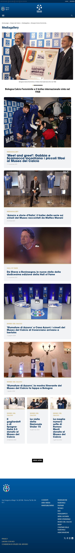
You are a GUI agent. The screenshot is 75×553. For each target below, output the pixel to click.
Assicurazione (23, 1)
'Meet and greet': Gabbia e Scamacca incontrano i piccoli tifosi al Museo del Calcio (36, 158)
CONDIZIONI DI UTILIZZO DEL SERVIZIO (15, 544)
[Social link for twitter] (65, 543)
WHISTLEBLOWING (47, 505)
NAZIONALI (61, 503)
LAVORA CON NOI (8, 541)
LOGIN (66, 1)
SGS (59, 511)
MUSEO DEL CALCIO (65, 522)
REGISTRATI (72, 1)
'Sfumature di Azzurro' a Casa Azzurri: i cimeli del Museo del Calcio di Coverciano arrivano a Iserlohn (36, 330)
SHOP (60, 525)
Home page (5, 23)
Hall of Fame (12, 268)
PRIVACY (5, 539)
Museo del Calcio (15, 23)
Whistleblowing (4, 1)
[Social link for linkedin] (72, 543)
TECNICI (60, 508)
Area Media (11, 1)
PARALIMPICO (63, 514)
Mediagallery (26, 23)
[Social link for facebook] (67, 543)
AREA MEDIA (45, 503)
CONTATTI (44, 500)
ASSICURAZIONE (63, 532)
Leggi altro (37, 460)
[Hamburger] (3, 15)
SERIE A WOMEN (63, 516)
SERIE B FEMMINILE (64, 519)
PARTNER (61, 505)
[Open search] (72, 15)
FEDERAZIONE (62, 500)
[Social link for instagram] (70, 543)
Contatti (17, 1)
